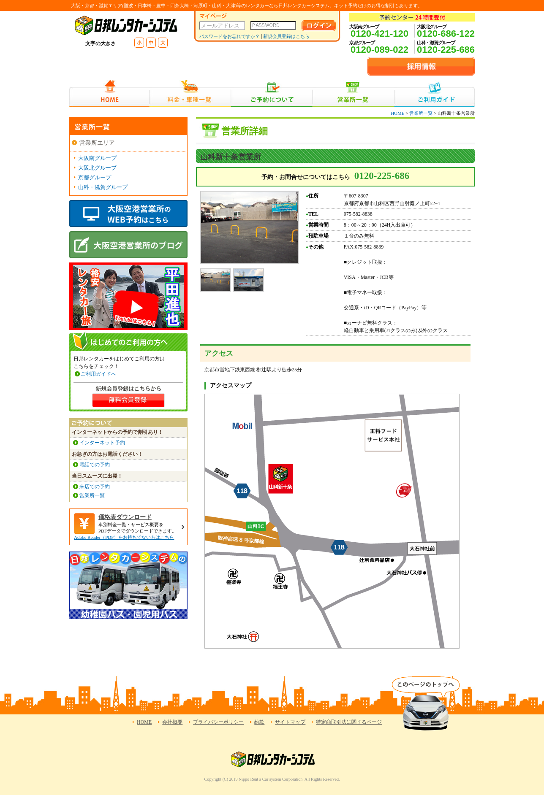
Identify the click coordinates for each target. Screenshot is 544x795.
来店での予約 (94, 486)
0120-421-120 (379, 33)
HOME (109, 93)
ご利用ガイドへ (98, 374)
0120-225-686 (446, 49)
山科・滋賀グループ (103, 187)
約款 (259, 722)
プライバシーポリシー (218, 722)
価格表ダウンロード (125, 517)
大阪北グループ (97, 168)
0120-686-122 (446, 33)
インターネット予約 (102, 443)
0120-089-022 (379, 49)
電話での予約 (94, 465)
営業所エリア (97, 143)
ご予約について (272, 93)
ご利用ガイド (434, 93)
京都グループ (94, 177)
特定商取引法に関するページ (349, 722)
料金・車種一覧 (190, 93)
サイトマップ (290, 722)
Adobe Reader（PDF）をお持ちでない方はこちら (124, 537)
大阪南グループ (97, 158)
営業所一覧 (353, 93)
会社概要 (172, 722)
